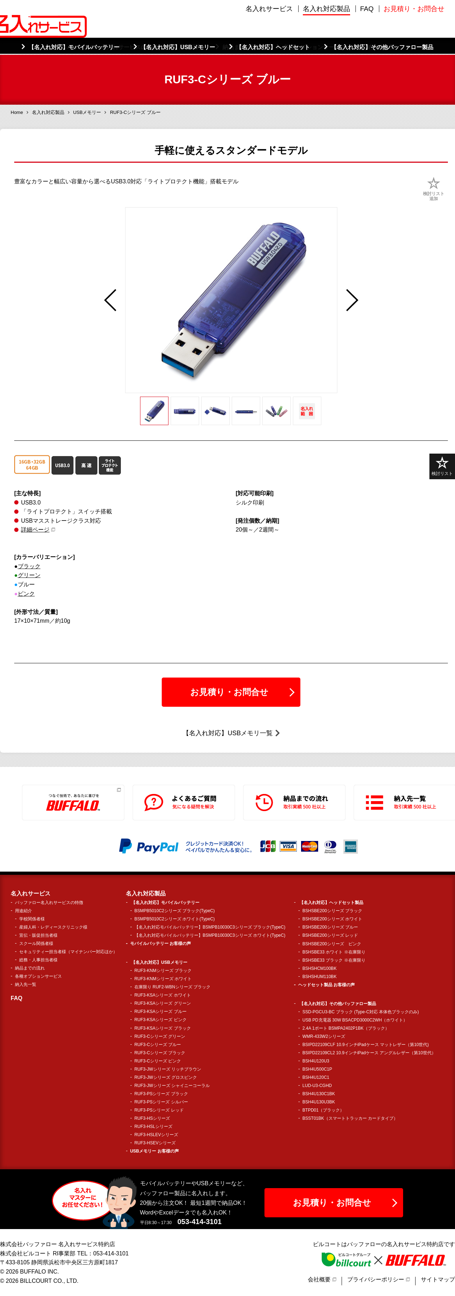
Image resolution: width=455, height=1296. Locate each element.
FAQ (367, 39)
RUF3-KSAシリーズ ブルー (160, 1011)
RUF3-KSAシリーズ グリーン (162, 1003)
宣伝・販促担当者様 (38, 935)
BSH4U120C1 (316, 1077)
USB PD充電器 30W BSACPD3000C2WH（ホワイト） (355, 1020)
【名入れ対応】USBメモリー (159, 962)
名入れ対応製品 (326, 39)
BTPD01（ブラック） (323, 1110)
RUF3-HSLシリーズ (153, 1126)
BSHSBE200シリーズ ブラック (332, 910)
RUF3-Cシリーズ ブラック (159, 1052)
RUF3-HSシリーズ (152, 1118)
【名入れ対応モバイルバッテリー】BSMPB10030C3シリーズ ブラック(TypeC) (209, 927)
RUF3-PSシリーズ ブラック (161, 1093)
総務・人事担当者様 (38, 959)
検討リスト (442, 466)
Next (352, 300)
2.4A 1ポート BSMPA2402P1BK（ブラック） (346, 1028)
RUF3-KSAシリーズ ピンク (160, 1019)
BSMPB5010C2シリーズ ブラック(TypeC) (174, 910)
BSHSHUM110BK (320, 976)
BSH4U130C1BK (319, 1093)
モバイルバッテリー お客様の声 (160, 943)
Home (17, 112)
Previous (110, 300)
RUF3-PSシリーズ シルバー (161, 1101)
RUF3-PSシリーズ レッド (159, 1110)
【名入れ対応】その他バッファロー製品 (337, 1003)
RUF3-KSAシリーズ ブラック (162, 1028)
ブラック (29, 566)
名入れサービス (269, 39)
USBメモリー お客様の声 (154, 1151)
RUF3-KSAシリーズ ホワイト (162, 995)
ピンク (26, 594)
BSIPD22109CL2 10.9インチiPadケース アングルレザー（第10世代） (369, 1052)
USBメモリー (87, 112)
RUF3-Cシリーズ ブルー (157, 1044)
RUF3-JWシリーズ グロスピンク (165, 1077)
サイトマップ (438, 1279)
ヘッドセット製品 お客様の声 (326, 984)
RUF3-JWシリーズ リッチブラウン (167, 1069)
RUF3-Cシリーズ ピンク (157, 1061)
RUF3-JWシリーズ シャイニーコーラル (172, 1085)
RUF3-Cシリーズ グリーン (159, 1036)
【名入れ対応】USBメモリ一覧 (228, 733)
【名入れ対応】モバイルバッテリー (165, 902)
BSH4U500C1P (317, 1069)
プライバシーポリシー (375, 1279)
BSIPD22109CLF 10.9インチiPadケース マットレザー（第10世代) (366, 1044)
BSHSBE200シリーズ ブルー (330, 927)
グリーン (29, 575)
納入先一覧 (25, 984)
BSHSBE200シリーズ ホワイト (332, 918)
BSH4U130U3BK (319, 1101)
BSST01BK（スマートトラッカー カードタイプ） (350, 1118)
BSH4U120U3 (316, 1061)
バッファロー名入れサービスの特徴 (49, 902)
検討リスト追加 (433, 196)
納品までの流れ (30, 968)
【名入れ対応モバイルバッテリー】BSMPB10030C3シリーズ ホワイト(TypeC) (209, 935)
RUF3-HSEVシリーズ (155, 1142)
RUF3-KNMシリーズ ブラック (163, 970)
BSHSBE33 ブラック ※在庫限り (334, 960)
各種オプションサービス (38, 976)
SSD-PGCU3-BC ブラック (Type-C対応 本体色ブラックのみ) (361, 1011)
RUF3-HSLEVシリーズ (156, 1134)
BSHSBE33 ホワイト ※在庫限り (334, 952)
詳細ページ (35, 530)
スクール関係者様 (36, 943)
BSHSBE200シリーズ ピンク (332, 943)
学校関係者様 (32, 918)
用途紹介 (23, 910)
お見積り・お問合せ (414, 39)
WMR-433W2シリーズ (324, 1036)
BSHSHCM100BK (320, 968)
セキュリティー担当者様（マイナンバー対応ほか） (68, 951)
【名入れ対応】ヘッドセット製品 (331, 902)
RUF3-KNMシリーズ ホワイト (163, 978)
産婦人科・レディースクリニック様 (53, 927)
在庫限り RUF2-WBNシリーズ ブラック (172, 986)
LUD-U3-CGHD (317, 1085)
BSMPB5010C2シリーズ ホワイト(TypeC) (174, 918)
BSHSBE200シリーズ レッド (330, 935)
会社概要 (319, 1279)
